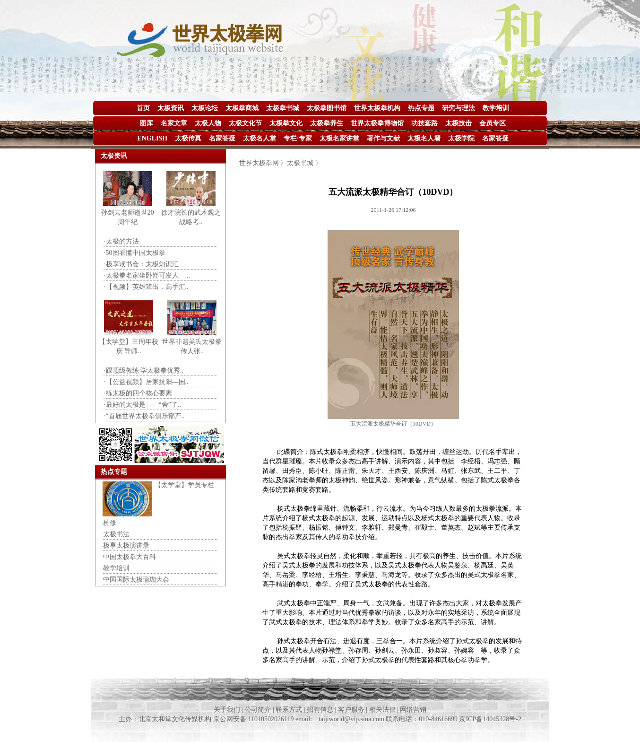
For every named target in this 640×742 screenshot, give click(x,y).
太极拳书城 (282, 108)
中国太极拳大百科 (129, 556)
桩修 (109, 522)
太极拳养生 (326, 123)
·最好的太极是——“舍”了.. (142, 404)
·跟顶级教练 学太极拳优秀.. (143, 370)
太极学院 (461, 138)
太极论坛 (204, 108)
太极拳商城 (242, 108)
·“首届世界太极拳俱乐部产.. (144, 415)
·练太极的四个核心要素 (138, 393)
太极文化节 (245, 123)
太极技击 (458, 123)
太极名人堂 (259, 138)
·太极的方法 (121, 241)
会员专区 (492, 123)
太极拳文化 (286, 123)
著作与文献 (383, 138)
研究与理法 (458, 108)
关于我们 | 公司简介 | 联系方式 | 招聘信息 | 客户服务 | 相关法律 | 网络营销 (320, 709)
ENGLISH (152, 138)
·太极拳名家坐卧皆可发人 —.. (147, 275)
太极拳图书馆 (326, 108)
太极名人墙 (424, 138)
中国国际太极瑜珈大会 (136, 579)
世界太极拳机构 (377, 108)
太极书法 (116, 534)
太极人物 (208, 123)
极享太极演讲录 (126, 545)
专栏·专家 (298, 138)
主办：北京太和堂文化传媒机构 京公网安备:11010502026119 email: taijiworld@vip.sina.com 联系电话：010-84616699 (289, 719)
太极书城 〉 (304, 162)
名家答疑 (222, 138)
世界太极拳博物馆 (377, 123)
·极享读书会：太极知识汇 (141, 264)
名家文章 (174, 123)
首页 (143, 108)
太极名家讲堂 (339, 138)
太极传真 (188, 138)
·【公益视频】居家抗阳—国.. (146, 381)
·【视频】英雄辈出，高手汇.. (146, 286)
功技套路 (424, 123)
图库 (146, 123)
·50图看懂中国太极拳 (134, 252)
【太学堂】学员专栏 (184, 485)
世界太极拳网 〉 (263, 162)
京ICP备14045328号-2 (490, 719)
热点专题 (421, 108)
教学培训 (496, 108)
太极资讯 (170, 108)
